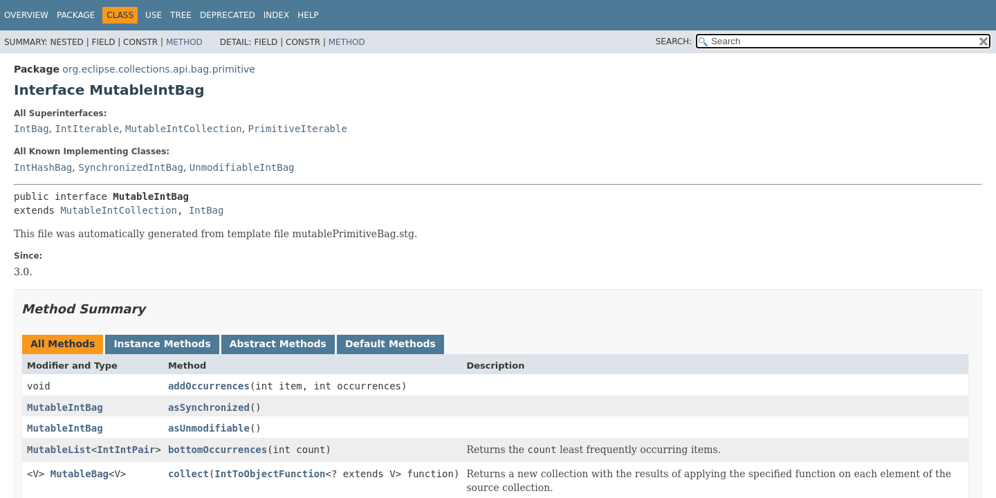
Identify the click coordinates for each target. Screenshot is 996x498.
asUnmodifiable (209, 428)
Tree (181, 15)
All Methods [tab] (62, 343)
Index (277, 15)
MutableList (59, 449)
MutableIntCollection (183, 128)
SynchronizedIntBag (130, 167)
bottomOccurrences (217, 449)
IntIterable (87, 128)
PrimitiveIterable (297, 128)
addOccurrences (209, 385)
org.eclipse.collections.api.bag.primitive (158, 69)
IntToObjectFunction (269, 473)
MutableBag (79, 473)
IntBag (31, 128)
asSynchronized (209, 407)
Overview (26, 15)
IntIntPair (126, 449)
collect (188, 473)
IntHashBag (43, 167)
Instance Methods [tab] (161, 343)
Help (308, 15)
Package (76, 15)
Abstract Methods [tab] (278, 343)
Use (153, 15)
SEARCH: (674, 41)
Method (184, 42)
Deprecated (227, 15)
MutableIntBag (65, 407)
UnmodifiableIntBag (242, 167)
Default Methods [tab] (390, 343)
